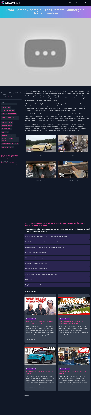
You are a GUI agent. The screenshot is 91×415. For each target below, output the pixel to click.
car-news (5, 132)
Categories (72, 2)
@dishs (9, 96)
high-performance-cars (10, 144)
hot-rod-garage (7, 122)
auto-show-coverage (9, 114)
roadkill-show (7, 125)
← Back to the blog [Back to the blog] (6, 170)
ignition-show (6, 129)
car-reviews (6, 107)
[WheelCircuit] (10, 3)
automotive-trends (8, 135)
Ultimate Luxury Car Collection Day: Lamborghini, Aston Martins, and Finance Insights (9, 157)
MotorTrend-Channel (9, 104)
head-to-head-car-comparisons (8, 118)
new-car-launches (8, 110)
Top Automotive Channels (83, 2)
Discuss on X (27, 395)
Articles (65, 2)
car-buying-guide (7, 147)
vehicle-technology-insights (9, 139)
